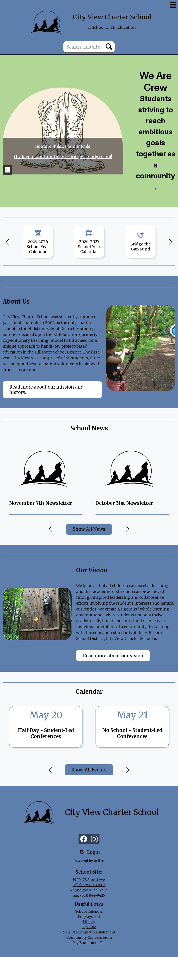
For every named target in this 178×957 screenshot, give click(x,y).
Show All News (89, 529)
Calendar (89, 691)
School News (89, 428)
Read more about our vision (113, 655)
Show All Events (89, 770)
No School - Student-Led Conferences (132, 733)
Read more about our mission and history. (46, 389)
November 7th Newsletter (40, 503)
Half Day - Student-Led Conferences (46, 733)
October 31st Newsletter (124, 503)
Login (89, 852)
